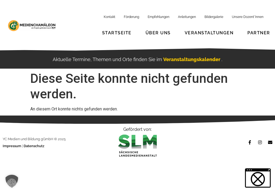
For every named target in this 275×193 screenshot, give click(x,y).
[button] (12, 181)
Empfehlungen (158, 17)
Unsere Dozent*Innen (247, 17)
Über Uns (158, 32)
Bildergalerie (214, 17)
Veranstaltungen (209, 32)
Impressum (12, 146)
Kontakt (109, 17)
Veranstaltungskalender (192, 59)
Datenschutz (34, 146)
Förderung (131, 17)
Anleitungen (187, 17)
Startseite (117, 32)
